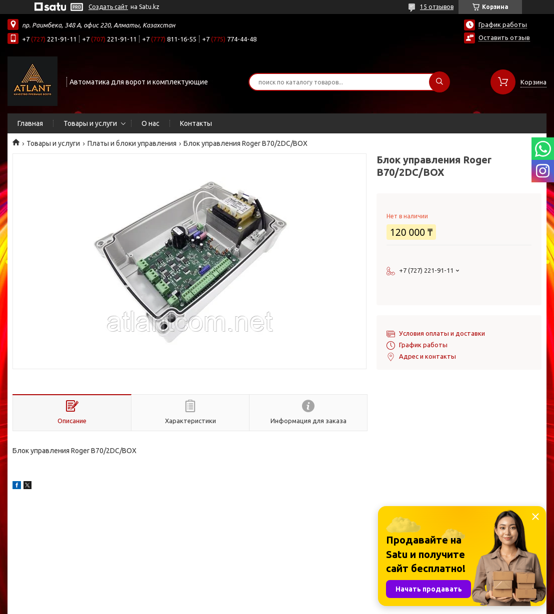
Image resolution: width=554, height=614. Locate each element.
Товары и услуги (90, 123)
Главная (30, 123)
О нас (151, 123)
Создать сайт (108, 6)
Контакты (196, 123)
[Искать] (439, 81)
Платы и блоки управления (132, 143)
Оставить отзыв (504, 37)
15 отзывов (437, 6)
